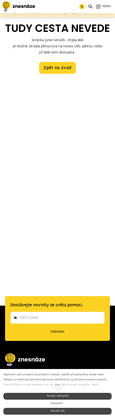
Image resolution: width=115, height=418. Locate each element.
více (57, 385)
